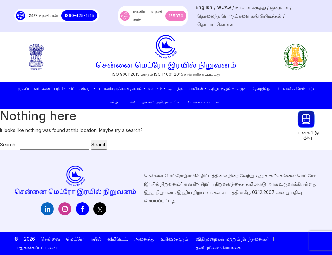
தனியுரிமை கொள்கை (218, 247)
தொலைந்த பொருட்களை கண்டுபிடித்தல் (239, 15)
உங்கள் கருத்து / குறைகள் (262, 7)
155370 (176, 15)
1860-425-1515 (79, 15)
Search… (9, 144)
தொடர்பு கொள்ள (215, 24)
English (204, 7)
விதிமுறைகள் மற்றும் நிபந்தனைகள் (233, 239)
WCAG (224, 7)
